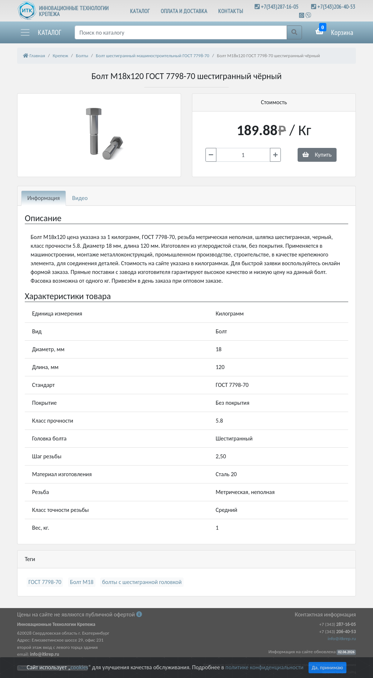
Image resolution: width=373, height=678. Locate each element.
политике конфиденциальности (264, 667)
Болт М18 (82, 582)
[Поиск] (181, 32)
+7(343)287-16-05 (279, 6)
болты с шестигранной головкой (141, 582)
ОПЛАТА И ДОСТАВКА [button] (184, 11)
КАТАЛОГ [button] (140, 11)
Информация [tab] (43, 198)
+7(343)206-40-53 (336, 6)
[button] (40, 32)
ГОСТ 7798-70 (44, 582)
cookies (79, 667)
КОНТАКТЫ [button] (230, 11)
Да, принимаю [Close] (327, 668)
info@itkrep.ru (342, 638)
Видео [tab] (80, 198)
